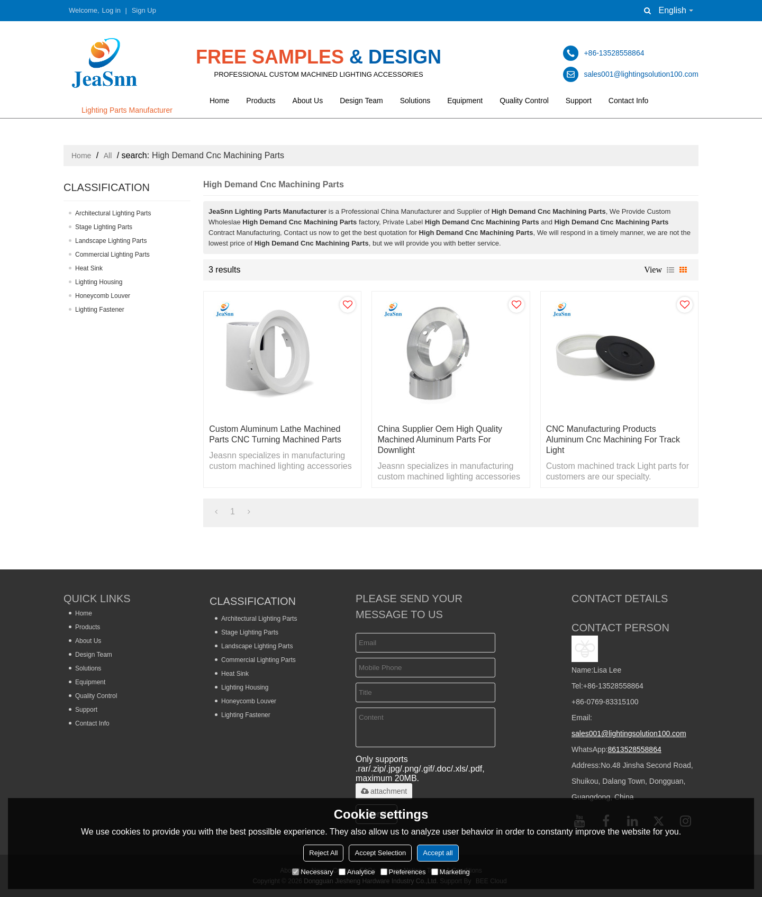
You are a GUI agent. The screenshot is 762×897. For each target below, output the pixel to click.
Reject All (323, 853)
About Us (308, 100)
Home (219, 100)
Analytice (357, 872)
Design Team (361, 100)
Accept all (437, 853)
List (670, 270)
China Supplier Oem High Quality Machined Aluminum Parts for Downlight (439, 439)
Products (260, 100)
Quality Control (524, 100)
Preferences (403, 872)
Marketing (450, 872)
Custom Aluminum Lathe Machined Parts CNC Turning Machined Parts (275, 434)
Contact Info (629, 100)
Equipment (465, 100)
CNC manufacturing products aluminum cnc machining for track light (613, 439)
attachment (384, 791)
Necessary (312, 872)
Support (579, 100)
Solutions (415, 100)
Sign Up (144, 10)
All (108, 155)
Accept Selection (380, 853)
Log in (111, 10)
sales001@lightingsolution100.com (629, 733)
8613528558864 (634, 749)
